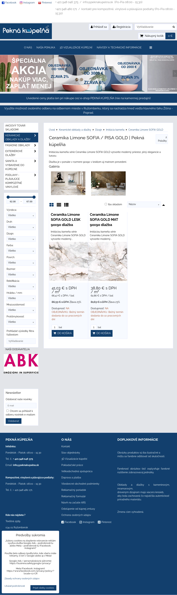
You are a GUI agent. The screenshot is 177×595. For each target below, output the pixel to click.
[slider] (8, 197)
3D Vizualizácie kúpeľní (76, 47)
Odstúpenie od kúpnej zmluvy (78, 508)
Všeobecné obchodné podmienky (80, 483)
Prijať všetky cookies (43, 588)
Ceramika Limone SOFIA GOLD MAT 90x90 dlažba (104, 219)
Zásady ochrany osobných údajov (22, 578)
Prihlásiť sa (99, 27)
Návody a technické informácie (119, 47)
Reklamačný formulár (73, 496)
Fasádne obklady (21, 145)
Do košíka (62, 333)
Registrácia (122, 27)
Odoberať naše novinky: (19, 399)
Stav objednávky (70, 452)
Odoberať (13, 421)
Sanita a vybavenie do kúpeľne (21, 165)
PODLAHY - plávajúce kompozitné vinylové (21, 181)
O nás (28, 47)
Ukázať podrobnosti (14, 586)
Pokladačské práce (72, 465)
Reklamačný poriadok (73, 490)
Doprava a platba (71, 477)
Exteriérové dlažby (21, 153)
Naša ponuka (45, 47)
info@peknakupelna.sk (26, 465)
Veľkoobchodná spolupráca (76, 471)
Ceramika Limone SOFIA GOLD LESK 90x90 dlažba (65, 219)
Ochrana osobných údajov (76, 515)
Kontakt (65, 446)
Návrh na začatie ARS (73, 502)
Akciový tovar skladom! (15, 127)
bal (57, 327)
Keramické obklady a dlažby (21, 137)
